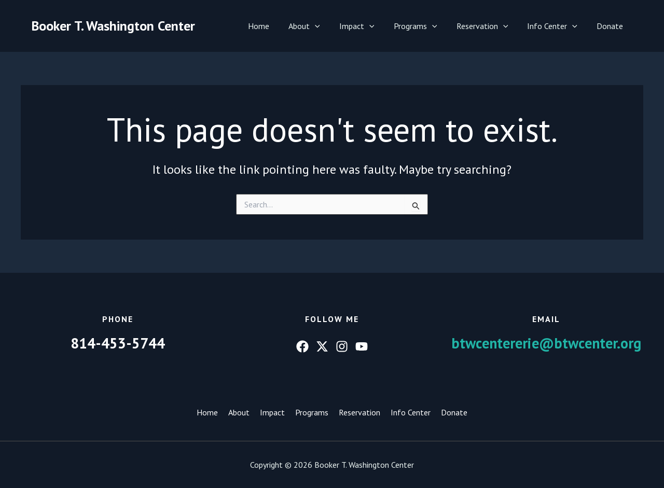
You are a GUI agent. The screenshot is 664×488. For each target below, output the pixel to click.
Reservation (489, 26)
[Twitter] (322, 346)
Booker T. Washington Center (113, 25)
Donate (611, 26)
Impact (369, 26)
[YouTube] (361, 346)
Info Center (556, 26)
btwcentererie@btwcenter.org (546, 343)
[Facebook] (302, 346)
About (319, 26)
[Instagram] (342, 346)
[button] (330, 26)
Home (276, 26)
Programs (425, 26)
